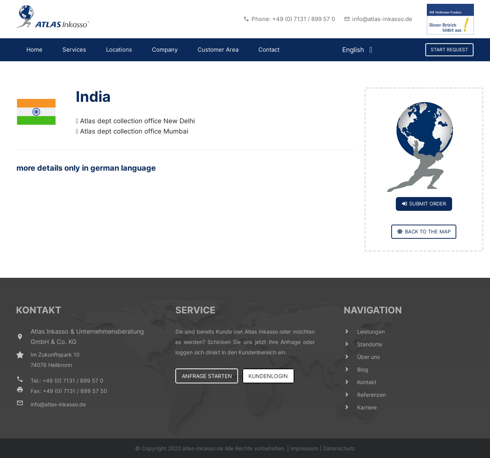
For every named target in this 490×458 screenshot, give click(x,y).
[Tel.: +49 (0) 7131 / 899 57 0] (23, 380)
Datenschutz (339, 448)
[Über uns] (351, 357)
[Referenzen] (351, 395)
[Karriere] (351, 407)
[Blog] (351, 369)
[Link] (53, 16)
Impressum (304, 448)
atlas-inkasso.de (202, 448)
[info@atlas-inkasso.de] (23, 404)
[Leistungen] (351, 331)
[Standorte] (351, 344)
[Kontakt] (351, 382)
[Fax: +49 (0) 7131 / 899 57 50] (23, 391)
